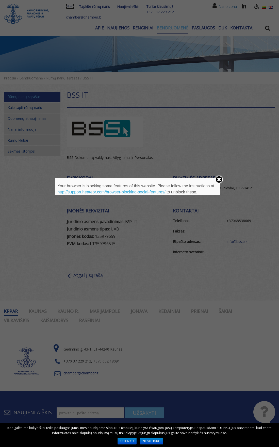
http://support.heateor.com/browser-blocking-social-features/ (112, 192)
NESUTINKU (151, 441)
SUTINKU (127, 441)
